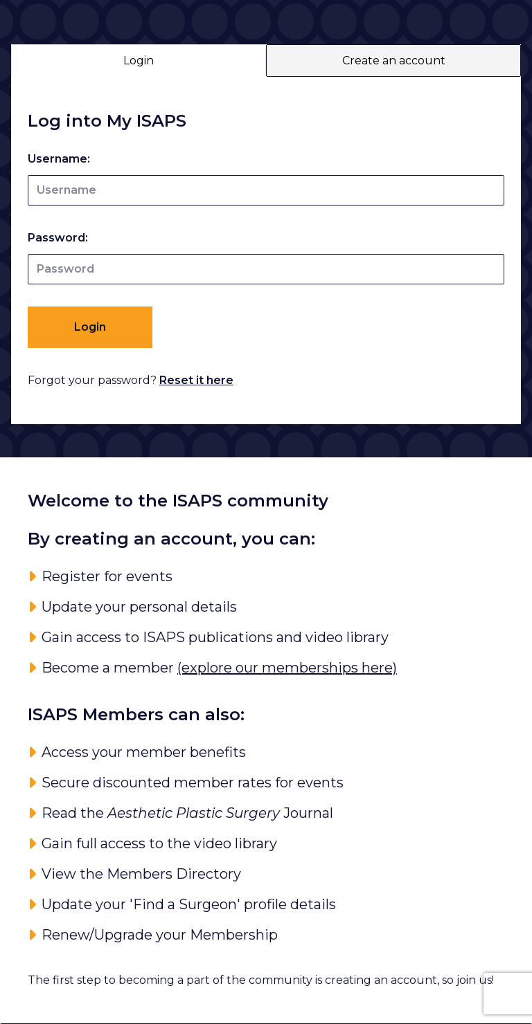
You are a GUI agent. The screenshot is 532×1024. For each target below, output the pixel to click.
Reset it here (196, 380)
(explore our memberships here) (287, 667)
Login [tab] (138, 60)
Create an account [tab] (393, 60)
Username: (59, 158)
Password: (58, 237)
